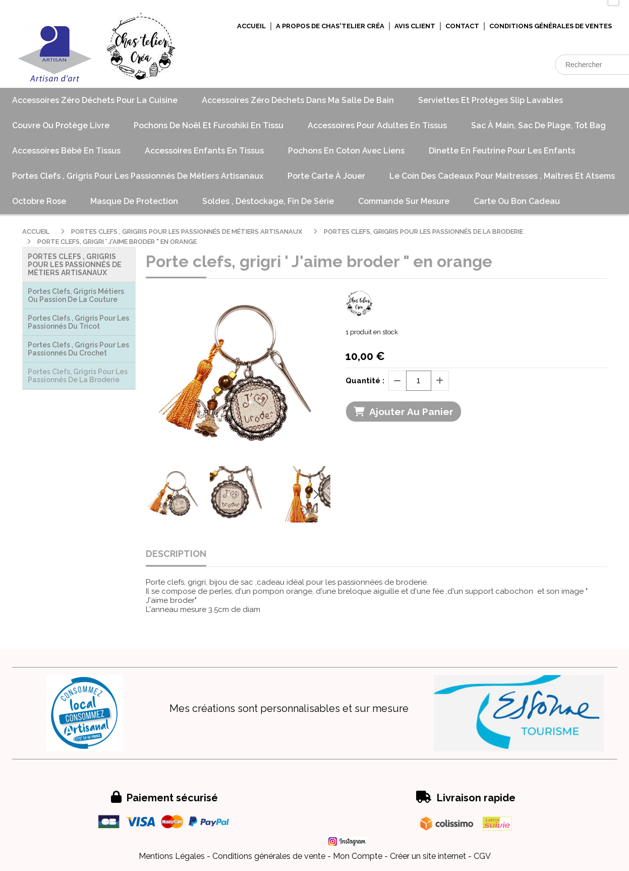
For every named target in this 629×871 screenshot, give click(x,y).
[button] (316, 494)
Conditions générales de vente (268, 856)
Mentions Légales (172, 856)
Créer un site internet (428, 856)
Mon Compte (357, 856)
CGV (482, 856)
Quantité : (365, 380)
